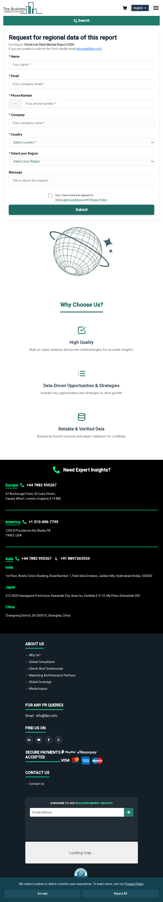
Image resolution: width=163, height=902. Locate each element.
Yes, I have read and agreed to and (81, 197)
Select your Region (23, 153)
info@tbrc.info (46, 716)
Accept (42, 893)
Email (14, 76)
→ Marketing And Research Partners (50, 675)
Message (15, 172)
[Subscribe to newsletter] (128, 812)
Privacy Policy (98, 199)
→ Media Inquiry (36, 688)
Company (16, 115)
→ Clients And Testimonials (44, 668)
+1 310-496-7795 (43, 522)
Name (14, 56)
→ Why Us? (33, 655)
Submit (81, 209)
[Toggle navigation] (156, 8)
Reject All (120, 893)
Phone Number (20, 95)
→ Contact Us (34, 784)
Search (81, 21)
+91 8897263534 (75, 558)
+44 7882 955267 (41, 485)
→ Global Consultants (40, 662)
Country (15, 134)
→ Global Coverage (38, 682)
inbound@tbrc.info (89, 49)
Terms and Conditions (69, 199)
